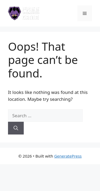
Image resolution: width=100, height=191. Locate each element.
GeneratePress (68, 156)
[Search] (16, 128)
